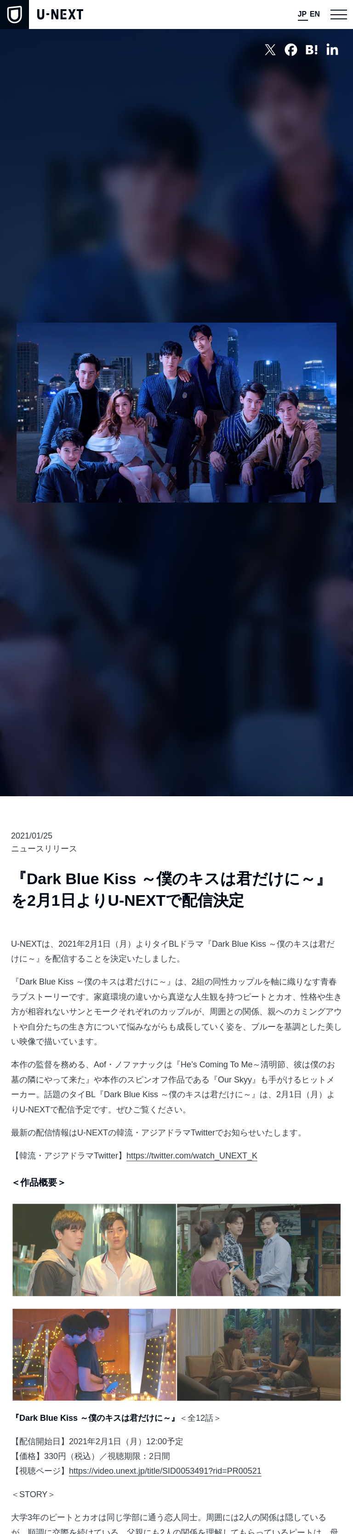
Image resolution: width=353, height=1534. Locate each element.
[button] (338, 14)
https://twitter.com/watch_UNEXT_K (191, 1155)
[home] (41, 14)
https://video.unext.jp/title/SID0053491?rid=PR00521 (165, 1471)
